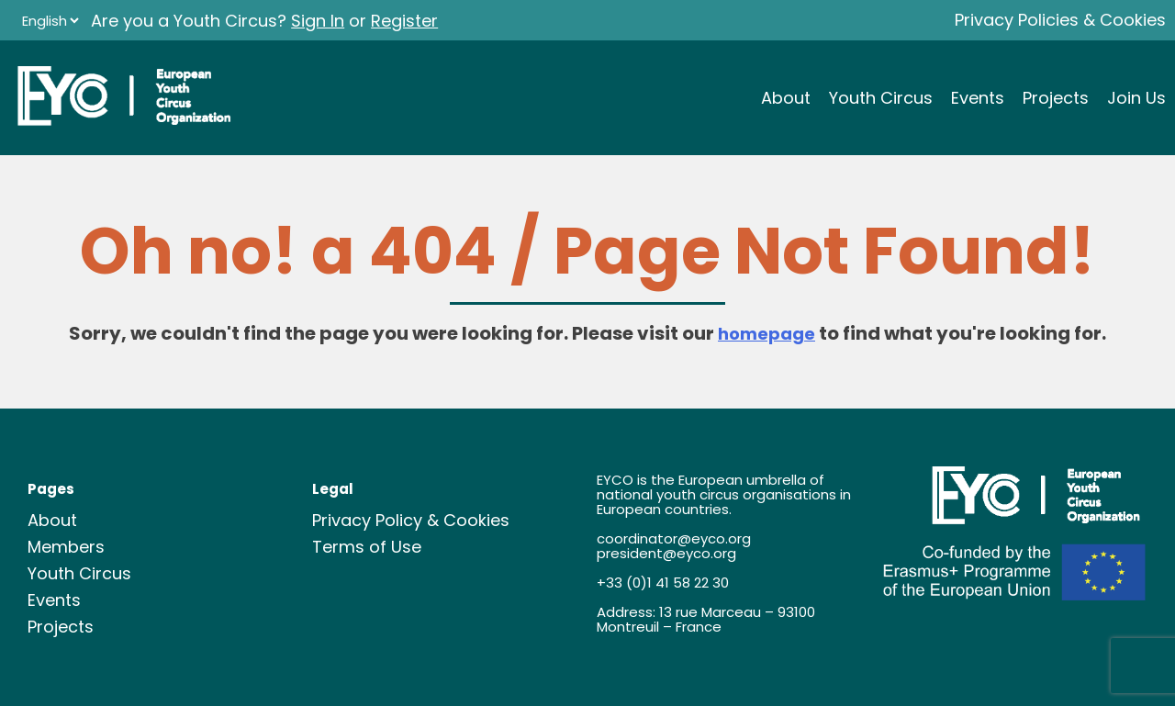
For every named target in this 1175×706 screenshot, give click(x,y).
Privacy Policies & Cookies (1060, 19)
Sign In (317, 20)
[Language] (50, 20)
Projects (1056, 97)
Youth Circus (881, 97)
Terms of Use (366, 546)
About (786, 97)
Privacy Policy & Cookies (410, 520)
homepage (766, 333)
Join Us (1136, 97)
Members (66, 546)
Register (404, 20)
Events (977, 97)
